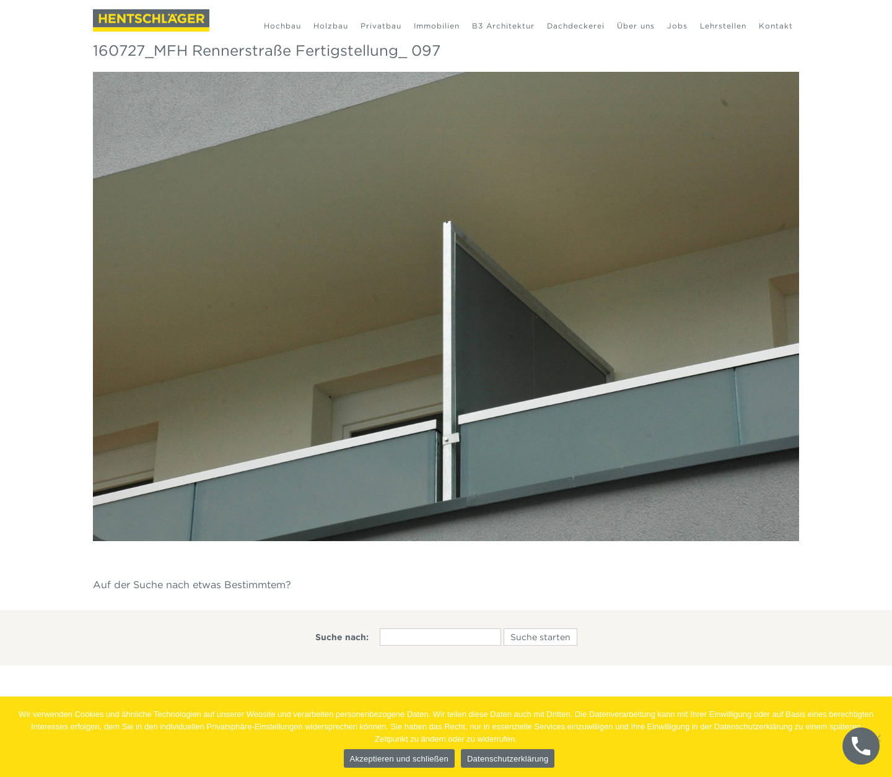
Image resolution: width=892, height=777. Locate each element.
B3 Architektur (503, 25)
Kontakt (776, 25)
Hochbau (282, 25)
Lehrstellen (723, 25)
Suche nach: (342, 637)
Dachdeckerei (576, 25)
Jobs (677, 25)
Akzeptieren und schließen (399, 758)
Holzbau (330, 25)
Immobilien (437, 25)
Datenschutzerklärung (507, 758)
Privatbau (381, 25)
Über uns (636, 25)
